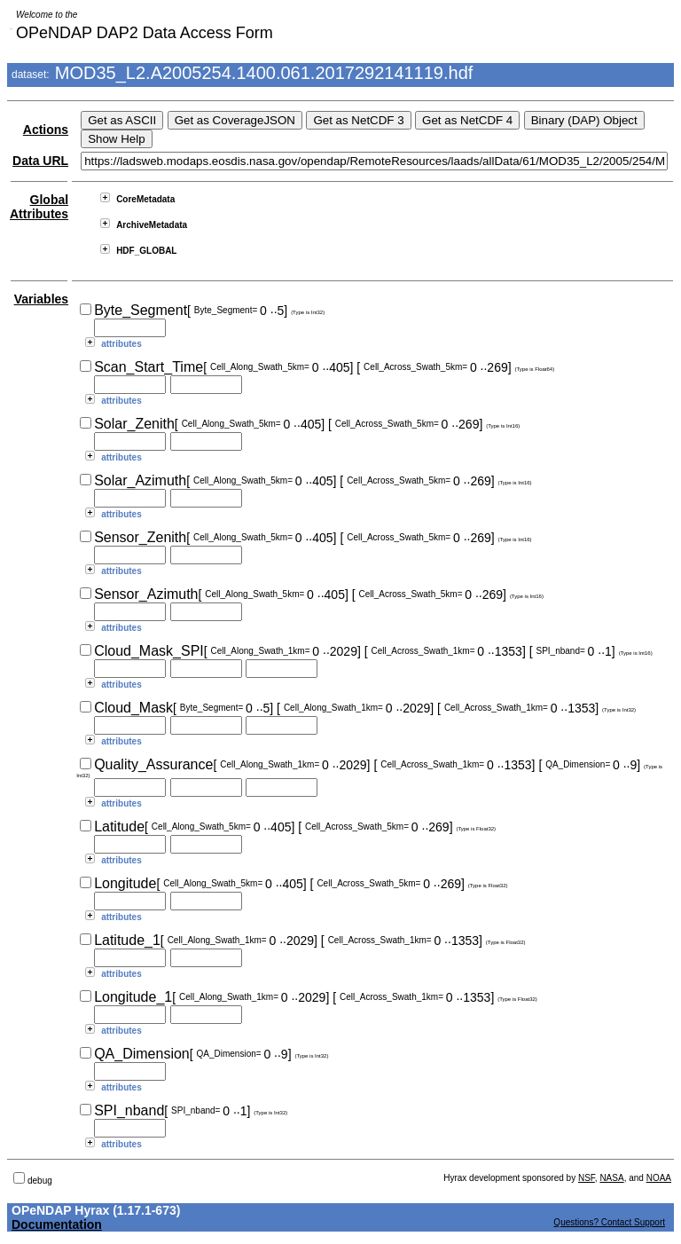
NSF (586, 1178)
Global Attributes (39, 207)
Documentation (57, 1224)
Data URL (40, 161)
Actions (45, 129)
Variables (41, 299)
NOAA (658, 1178)
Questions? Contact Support (609, 1222)
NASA (611, 1178)
